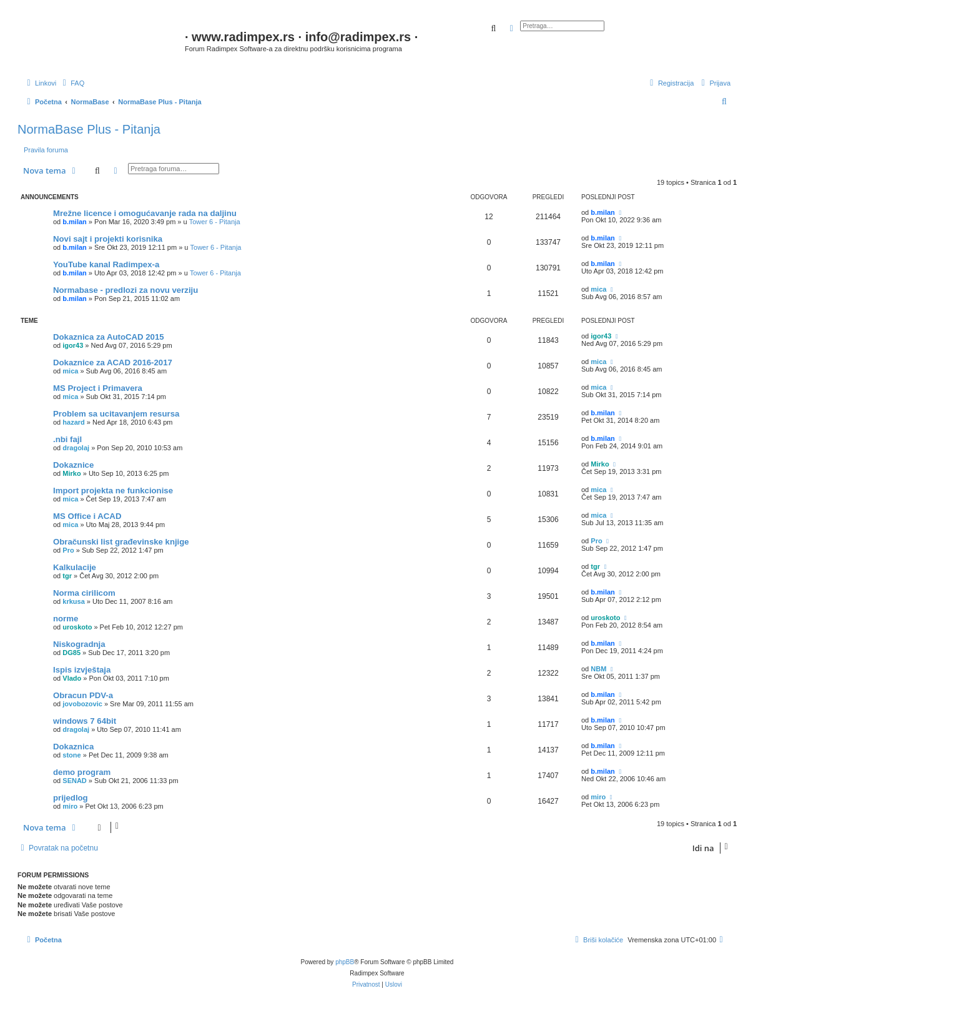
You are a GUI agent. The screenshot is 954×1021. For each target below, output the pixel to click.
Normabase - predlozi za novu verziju (125, 290)
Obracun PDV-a (83, 695)
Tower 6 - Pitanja (214, 221)
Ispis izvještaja (82, 669)
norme (65, 618)
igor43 (72, 345)
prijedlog (70, 797)
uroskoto (77, 627)
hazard (73, 422)
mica (598, 289)
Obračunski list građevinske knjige (121, 541)
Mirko (71, 473)
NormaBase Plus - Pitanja (88, 129)
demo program (82, 772)
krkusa (73, 601)
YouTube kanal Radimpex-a (106, 264)
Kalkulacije (74, 567)
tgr (67, 576)
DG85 (71, 652)
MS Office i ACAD (87, 516)
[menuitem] (71, 83)
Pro (68, 550)
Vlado (71, 678)
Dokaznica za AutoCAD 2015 (108, 337)
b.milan (74, 221)
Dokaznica (73, 746)
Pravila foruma (46, 150)
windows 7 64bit (84, 721)
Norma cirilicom (84, 593)
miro (69, 806)
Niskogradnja (79, 644)
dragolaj (75, 447)
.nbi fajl (67, 439)
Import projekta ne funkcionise (113, 490)
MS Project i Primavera (97, 388)
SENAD (74, 780)
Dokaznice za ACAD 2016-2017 (112, 362)
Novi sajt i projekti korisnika (107, 239)
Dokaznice (73, 465)
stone (71, 755)
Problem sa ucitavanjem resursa (116, 413)
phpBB (344, 962)
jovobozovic (82, 704)
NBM (598, 669)
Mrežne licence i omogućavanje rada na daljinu (145, 213)
